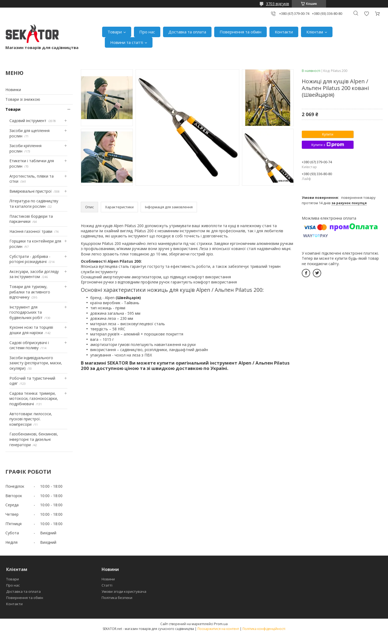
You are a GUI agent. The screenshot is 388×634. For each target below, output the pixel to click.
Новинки (13, 89)
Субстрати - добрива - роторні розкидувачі (29, 259)
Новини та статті (126, 42)
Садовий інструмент (27, 120)
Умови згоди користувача (124, 591)
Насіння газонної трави (30, 231)
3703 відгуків (277, 3)
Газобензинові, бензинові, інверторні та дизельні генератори (33, 439)
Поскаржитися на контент (218, 628)
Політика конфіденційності (263, 628)
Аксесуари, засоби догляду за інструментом (34, 274)
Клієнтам (314, 31)
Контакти (284, 31)
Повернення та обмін (240, 31)
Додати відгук (366, 13)
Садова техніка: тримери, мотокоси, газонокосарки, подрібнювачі (33, 398)
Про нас (147, 31)
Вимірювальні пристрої (30, 191)
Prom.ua (221, 623)
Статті (107, 585)
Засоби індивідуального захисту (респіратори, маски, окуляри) (35, 363)
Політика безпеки (117, 597)
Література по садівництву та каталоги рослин (33, 203)
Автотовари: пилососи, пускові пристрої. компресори (30, 419)
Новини (108, 579)
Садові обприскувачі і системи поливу (29, 345)
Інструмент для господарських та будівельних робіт (26, 312)
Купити (327, 134)
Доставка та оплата (187, 31)
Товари (115, 31)
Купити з (327, 144)
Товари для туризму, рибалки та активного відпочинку (29, 292)
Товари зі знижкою (22, 99)
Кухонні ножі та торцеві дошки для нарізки (31, 330)
